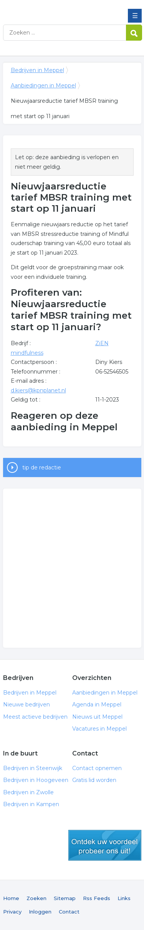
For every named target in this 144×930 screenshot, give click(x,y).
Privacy (12, 912)
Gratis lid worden (94, 780)
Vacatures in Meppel (99, 728)
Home (11, 898)
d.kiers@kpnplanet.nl (38, 390)
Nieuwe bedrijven (26, 704)
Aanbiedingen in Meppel (43, 85)
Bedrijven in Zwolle (28, 792)
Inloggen (40, 912)
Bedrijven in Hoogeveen (35, 780)
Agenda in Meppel (96, 704)
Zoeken (36, 898)
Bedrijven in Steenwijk (32, 768)
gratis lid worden (104, 845)
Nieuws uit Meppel (97, 716)
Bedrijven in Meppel (58, 9)
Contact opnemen (97, 768)
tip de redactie (41, 467)
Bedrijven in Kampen (31, 804)
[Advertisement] (72, 568)
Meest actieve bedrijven (35, 716)
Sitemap (65, 898)
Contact (69, 912)
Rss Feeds (96, 898)
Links (124, 898)
